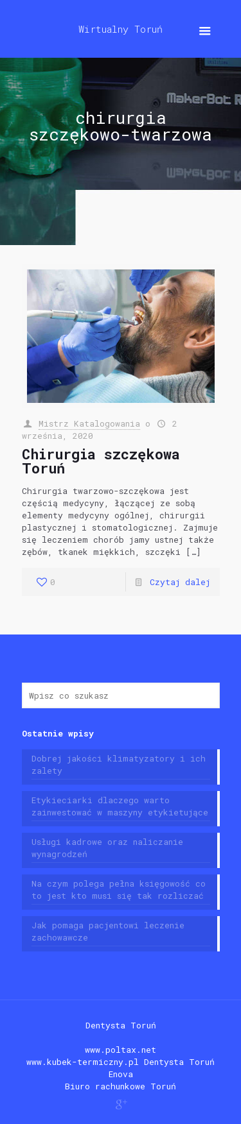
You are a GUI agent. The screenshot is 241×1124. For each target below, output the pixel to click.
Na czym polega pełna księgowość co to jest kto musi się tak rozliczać (118, 889)
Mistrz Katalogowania (89, 423)
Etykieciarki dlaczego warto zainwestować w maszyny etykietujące (119, 806)
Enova (121, 1074)
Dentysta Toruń (120, 1025)
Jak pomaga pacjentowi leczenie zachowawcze (107, 931)
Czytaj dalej (180, 582)
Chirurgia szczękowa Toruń (101, 461)
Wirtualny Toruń (120, 28)
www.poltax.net (120, 1049)
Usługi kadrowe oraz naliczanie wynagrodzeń (107, 848)
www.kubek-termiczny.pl (82, 1062)
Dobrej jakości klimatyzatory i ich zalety (118, 764)
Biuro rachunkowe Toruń (120, 1086)
